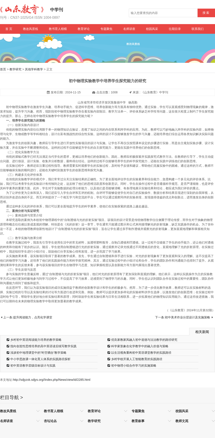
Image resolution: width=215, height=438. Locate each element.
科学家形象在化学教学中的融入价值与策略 (138, 346)
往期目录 (175, 29)
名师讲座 (129, 29)
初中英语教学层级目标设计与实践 (31, 365)
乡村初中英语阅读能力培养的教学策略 (34, 339)
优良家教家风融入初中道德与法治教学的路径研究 (142, 339)
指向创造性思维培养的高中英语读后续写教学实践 (42, 346)
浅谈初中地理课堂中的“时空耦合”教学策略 (36, 352)
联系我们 (198, 29)
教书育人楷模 (58, 29)
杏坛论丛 (50, 421)
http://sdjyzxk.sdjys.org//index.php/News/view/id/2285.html (51, 379)
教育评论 (84, 29)
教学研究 (15, 69)
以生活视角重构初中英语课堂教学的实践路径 (139, 352)
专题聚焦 (106, 29)
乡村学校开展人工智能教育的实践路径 (135, 359)
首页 (3, 69)
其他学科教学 (34, 69)
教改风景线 (30, 29)
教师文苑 (181, 421)
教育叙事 (138, 421)
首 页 (8, 29)
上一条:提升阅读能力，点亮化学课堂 (26, 317)
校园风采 (152, 29)
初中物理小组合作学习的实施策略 (132, 365)
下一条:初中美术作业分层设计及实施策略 (184, 317)
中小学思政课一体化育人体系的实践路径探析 (39, 359)
